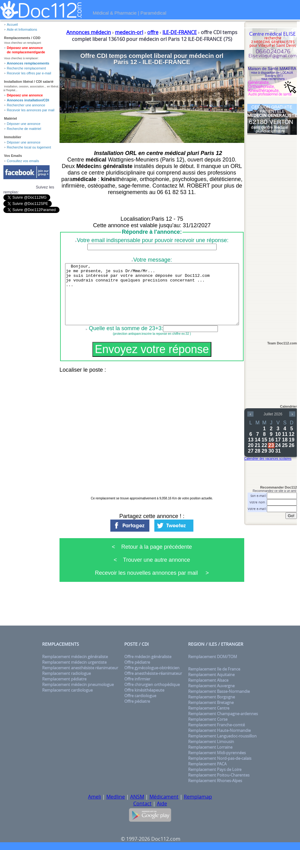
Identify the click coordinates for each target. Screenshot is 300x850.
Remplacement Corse (207, 719)
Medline (115, 796)
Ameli (94, 796)
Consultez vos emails (23, 161)
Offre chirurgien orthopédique (152, 684)
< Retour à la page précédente (152, 547)
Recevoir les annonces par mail (30, 110)
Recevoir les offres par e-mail (29, 73)
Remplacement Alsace (208, 680)
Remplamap (198, 796)
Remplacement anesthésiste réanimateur (80, 668)
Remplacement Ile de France (214, 669)
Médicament (164, 796)
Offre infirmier (137, 679)
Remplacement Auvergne (211, 685)
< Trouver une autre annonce (152, 560)
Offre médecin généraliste (147, 656)
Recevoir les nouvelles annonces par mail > (152, 573)
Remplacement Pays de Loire (214, 769)
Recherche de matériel (24, 129)
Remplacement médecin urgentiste (74, 662)
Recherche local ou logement (29, 147)
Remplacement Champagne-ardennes (223, 713)
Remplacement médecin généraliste (75, 656)
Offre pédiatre (137, 662)
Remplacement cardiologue (67, 690)
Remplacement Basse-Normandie (219, 691)
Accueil (12, 24)
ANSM (137, 796)
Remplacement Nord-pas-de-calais (219, 758)
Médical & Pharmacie (115, 12)
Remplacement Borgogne (211, 697)
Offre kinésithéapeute (144, 690)
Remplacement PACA (207, 764)
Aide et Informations (22, 29)
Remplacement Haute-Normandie (219, 730)
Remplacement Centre (208, 708)
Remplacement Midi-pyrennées (217, 752)
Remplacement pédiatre (64, 679)
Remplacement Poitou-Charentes (218, 775)
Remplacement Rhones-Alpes (215, 780)
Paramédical (153, 12)
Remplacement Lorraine (210, 747)
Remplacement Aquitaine (211, 674)
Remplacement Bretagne (211, 702)
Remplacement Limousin (211, 741)
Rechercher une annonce (26, 105)
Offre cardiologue (140, 695)
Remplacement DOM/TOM (212, 656)
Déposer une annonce (23, 124)
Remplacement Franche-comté (216, 725)
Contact (142, 803)
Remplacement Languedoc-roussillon (222, 736)
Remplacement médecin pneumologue (78, 684)
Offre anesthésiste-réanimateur (153, 673)
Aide (162, 803)
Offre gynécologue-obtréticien (151, 668)
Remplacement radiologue (66, 673)
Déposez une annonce (25, 95)
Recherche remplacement (26, 68)
